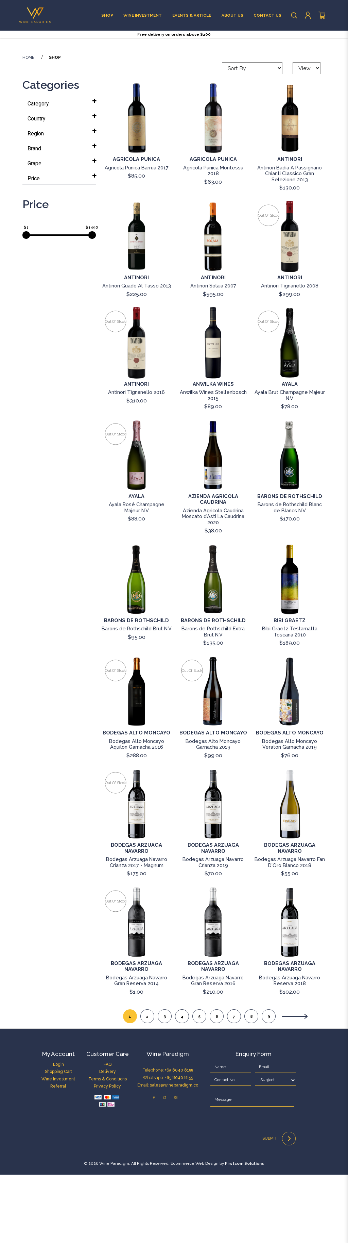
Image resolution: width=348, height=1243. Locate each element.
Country (36, 187)
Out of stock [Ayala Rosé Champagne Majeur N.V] (115, 502)
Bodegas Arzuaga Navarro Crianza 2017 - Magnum (136, 930)
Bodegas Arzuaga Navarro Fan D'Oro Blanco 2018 (290, 930)
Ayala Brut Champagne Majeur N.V (290, 463)
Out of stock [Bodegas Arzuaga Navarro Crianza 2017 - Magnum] (115, 851)
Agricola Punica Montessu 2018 (213, 239)
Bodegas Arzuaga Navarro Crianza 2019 (213, 930)
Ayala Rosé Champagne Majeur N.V (136, 576)
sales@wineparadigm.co (174, 1153)
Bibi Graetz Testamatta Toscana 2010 (289, 700)
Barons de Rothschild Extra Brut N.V (213, 700)
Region (36, 202)
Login (58, 1132)
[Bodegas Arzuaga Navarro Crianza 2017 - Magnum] (136, 872)
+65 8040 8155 (179, 1138)
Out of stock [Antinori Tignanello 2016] (115, 390)
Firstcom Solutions (244, 1231)
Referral (58, 1154)
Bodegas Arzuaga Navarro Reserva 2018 (289, 1049)
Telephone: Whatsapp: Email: (167, 1146)
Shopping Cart (58, 1140)
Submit (279, 1207)
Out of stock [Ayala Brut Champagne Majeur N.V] (268, 390)
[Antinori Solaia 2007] (213, 305)
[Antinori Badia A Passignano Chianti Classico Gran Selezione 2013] (289, 186)
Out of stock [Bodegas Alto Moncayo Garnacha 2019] (191, 738)
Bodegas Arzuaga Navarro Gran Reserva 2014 (136, 1049)
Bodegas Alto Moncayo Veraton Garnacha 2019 (289, 812)
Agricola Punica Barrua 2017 (137, 236)
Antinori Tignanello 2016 (136, 460)
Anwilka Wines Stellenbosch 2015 (213, 463)
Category (38, 172)
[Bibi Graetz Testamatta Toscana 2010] (289, 647)
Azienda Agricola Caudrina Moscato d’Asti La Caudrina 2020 (213, 585)
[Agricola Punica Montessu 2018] (213, 186)
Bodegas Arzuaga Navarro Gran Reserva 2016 (213, 1049)
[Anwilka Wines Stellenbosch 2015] (213, 411)
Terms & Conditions (107, 1147)
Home (28, 126)
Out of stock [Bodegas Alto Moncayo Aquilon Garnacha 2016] (115, 738)
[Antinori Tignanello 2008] (289, 305)
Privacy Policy (107, 1154)
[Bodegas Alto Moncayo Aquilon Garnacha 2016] (136, 760)
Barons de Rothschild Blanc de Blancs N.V (290, 576)
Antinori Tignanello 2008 (289, 354)
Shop (55, 126)
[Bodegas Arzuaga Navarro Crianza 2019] (213, 872)
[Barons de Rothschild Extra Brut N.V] (213, 647)
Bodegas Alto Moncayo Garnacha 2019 (213, 812)
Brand (34, 217)
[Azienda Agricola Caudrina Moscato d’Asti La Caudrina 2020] (213, 523)
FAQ (107, 1132)
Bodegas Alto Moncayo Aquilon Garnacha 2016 (136, 812)
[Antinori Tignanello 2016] (136, 411)
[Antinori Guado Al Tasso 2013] (136, 305)
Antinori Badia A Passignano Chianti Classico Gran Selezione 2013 (289, 242)
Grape (34, 232)
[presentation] (248, 1192)
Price (34, 247)
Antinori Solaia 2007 (213, 354)
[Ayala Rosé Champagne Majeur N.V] (136, 523)
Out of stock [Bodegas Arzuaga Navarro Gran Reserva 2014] (115, 969)
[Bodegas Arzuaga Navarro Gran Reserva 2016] (213, 990)
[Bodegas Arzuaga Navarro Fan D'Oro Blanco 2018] (289, 872)
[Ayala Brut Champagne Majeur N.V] (289, 411)
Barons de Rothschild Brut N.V (137, 697)
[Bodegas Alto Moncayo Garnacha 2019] (213, 760)
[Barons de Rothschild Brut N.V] (136, 647)
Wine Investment (58, 1147)
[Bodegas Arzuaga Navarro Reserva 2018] (289, 990)
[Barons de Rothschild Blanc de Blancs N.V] (289, 523)
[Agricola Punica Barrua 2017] (136, 186)
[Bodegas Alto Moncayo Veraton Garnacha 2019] (289, 760)
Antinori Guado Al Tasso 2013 (136, 354)
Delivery (107, 1140)
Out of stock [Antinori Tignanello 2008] (268, 283)
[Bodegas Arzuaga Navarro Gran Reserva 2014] (136, 990)
